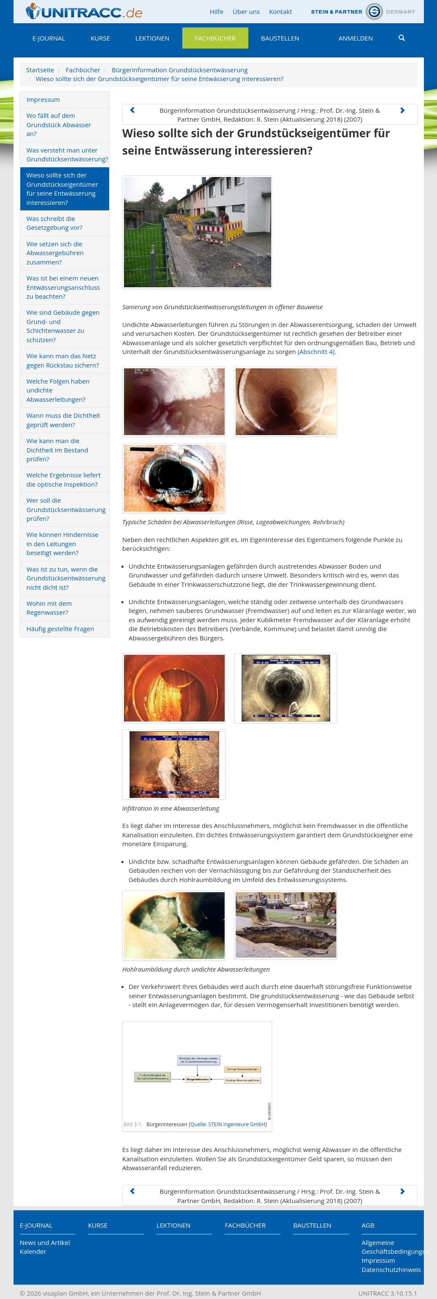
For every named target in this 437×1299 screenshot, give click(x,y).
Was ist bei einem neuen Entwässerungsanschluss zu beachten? (63, 287)
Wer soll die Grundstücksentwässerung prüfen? (66, 509)
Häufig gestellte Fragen (60, 628)
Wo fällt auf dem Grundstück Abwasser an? (59, 124)
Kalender (33, 1251)
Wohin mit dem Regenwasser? (49, 607)
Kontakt (280, 11)
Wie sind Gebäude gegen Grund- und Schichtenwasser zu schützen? (63, 325)
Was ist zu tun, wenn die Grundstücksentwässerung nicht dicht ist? (66, 578)
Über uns (246, 11)
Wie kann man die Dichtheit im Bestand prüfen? (57, 449)
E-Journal (49, 38)
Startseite (40, 69)
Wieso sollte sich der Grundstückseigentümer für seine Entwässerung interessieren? (159, 78)
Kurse (100, 38)
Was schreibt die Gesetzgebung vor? (55, 222)
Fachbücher (215, 38)
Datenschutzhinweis (390, 1269)
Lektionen (152, 38)
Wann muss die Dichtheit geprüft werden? (63, 419)
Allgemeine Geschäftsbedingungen (390, 1246)
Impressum (43, 99)
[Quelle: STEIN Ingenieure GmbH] (228, 1124)
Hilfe (216, 11)
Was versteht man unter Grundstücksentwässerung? (67, 154)
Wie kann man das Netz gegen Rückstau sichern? (63, 360)
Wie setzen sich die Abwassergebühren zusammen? (55, 253)
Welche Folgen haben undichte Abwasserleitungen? (58, 390)
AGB (368, 1225)
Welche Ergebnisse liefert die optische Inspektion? (64, 479)
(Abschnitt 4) (315, 351)
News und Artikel (45, 1242)
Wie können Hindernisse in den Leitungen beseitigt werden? (63, 543)
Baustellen (280, 38)
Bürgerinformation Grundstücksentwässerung (179, 69)
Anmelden (356, 38)
